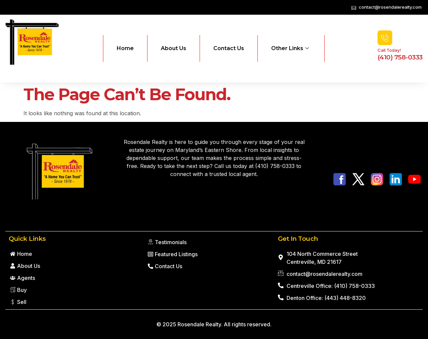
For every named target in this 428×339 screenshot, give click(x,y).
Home (125, 48)
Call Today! (389, 50)
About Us (173, 48)
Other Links (290, 48)
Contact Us (228, 48)
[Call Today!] (385, 37)
